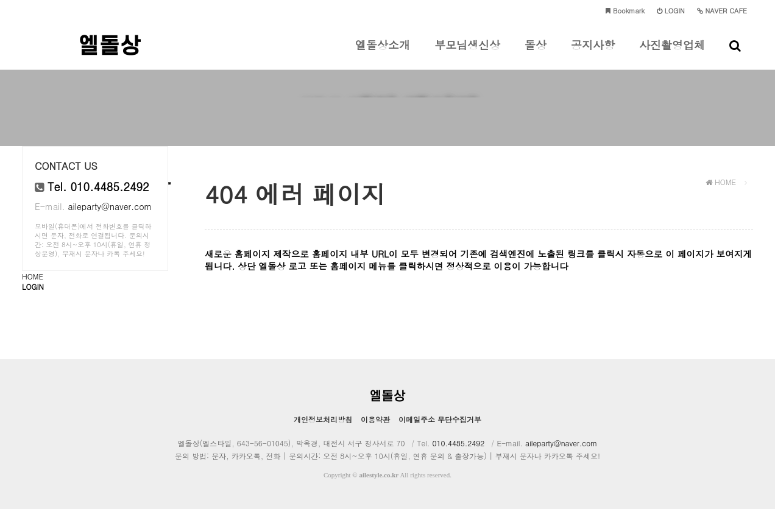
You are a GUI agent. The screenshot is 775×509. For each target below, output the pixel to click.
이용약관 (375, 419)
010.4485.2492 (458, 443)
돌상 (536, 53)
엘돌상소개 (382, 53)
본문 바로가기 (0, 0)
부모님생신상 (467, 53)
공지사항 (593, 53)
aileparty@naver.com (110, 206)
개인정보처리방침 (323, 419)
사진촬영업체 (672, 53)
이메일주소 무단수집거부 (439, 419)
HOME (32, 276)
